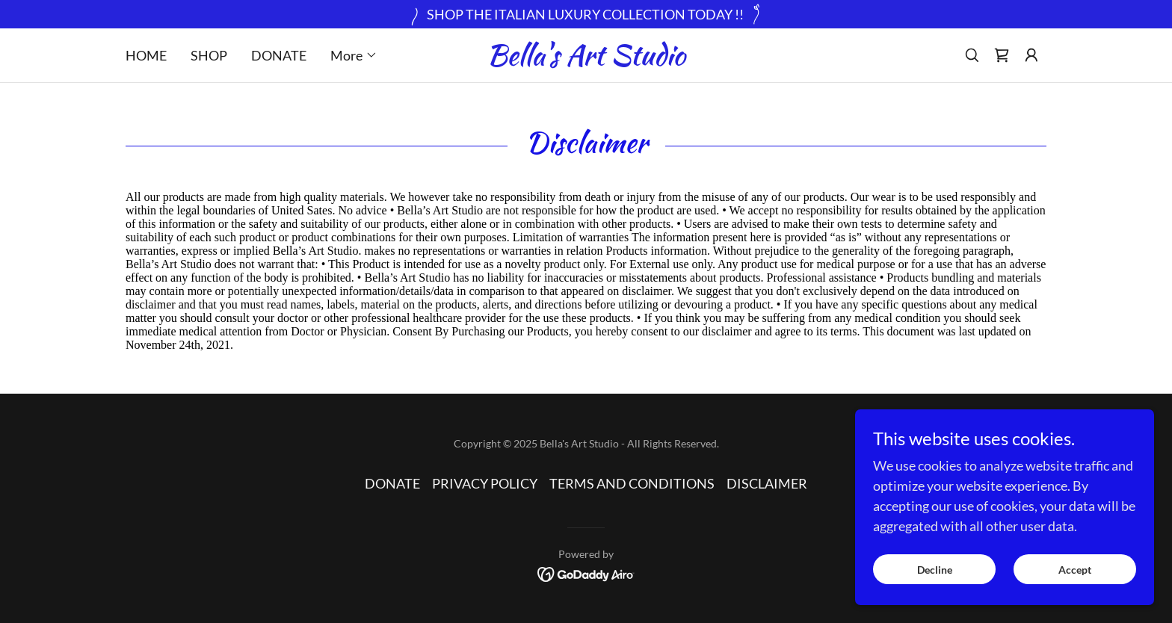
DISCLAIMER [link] (767, 483)
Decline (934, 569)
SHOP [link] (209, 55)
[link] (586, 60)
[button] (353, 55)
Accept (1074, 569)
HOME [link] (146, 55)
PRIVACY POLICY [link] (484, 483)
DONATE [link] (278, 55)
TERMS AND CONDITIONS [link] (632, 483)
